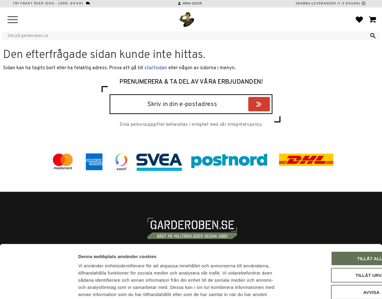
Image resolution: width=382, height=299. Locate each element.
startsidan (155, 68)
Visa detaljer (324, 287)
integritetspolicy (244, 125)
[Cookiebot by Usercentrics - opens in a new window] (39, 287)
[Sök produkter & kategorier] (187, 36)
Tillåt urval (332, 237)
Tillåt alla (332, 220)
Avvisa (332, 253)
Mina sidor (192, 3)
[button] (12, 20)
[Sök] (373, 36)
